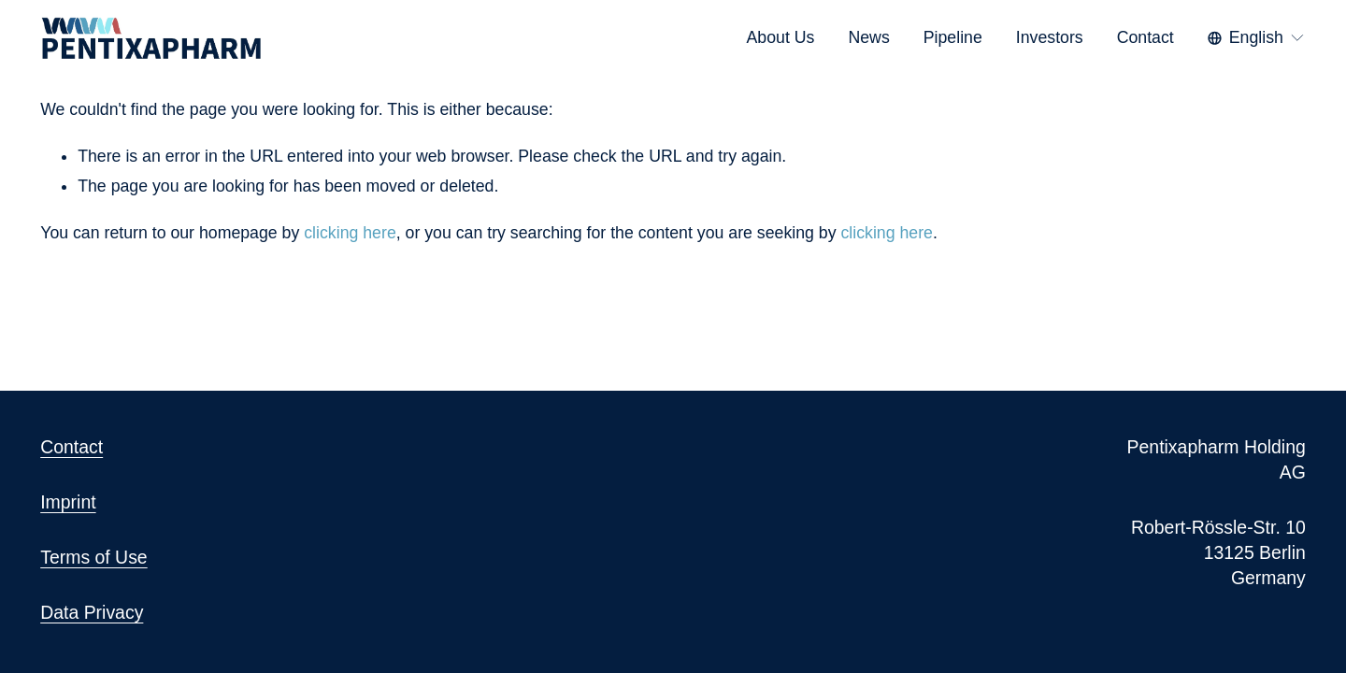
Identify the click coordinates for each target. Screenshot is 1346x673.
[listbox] (1257, 37)
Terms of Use (94, 557)
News (868, 37)
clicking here (349, 232)
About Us (781, 37)
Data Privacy (91, 612)
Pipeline (953, 37)
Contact (1145, 37)
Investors (1049, 37)
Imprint (67, 502)
